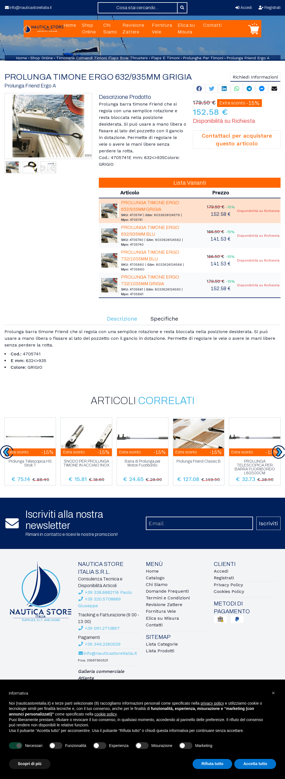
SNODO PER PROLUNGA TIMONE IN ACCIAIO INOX (86, 463)
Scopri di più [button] (29, 763)
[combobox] (138, 7)
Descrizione (122, 318)
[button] (273, 692)
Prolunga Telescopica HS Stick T (30, 463)
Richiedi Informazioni (255, 77)
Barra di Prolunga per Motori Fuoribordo (142, 463)
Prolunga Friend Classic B (198, 461)
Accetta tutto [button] (255, 763)
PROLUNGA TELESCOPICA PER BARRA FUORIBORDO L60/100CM (255, 467)
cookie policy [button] (105, 714)
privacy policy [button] (212, 703)
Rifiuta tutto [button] (212, 763)
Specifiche (164, 318)
